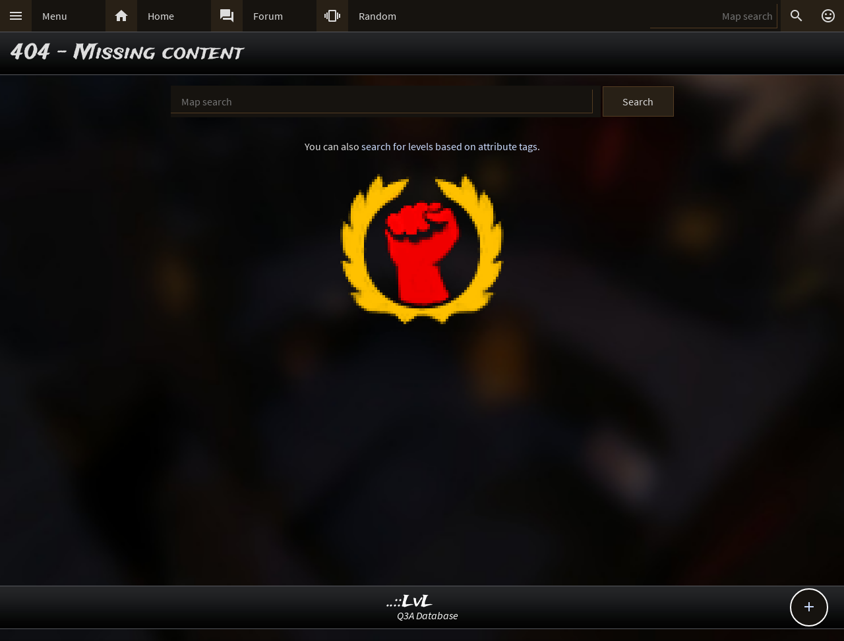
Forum (268, 15)
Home (161, 15)
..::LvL (410, 601)
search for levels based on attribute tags (449, 146)
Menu (54, 15)
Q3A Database (427, 615)
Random (377, 15)
